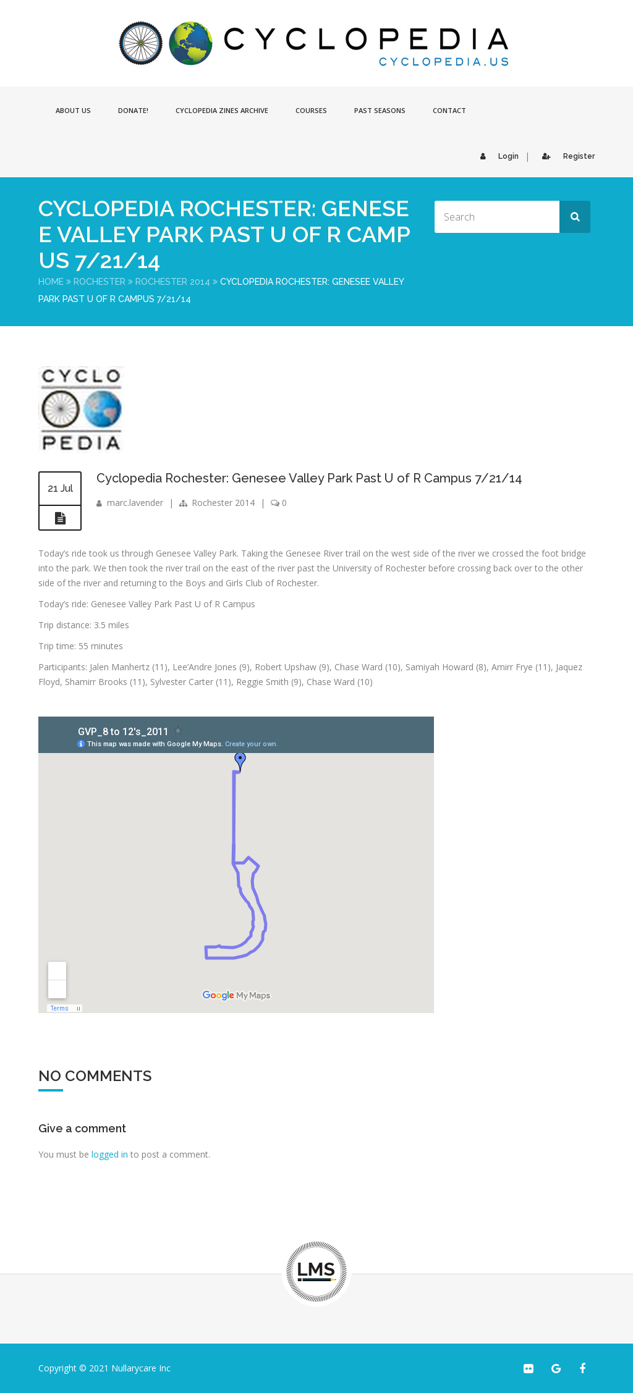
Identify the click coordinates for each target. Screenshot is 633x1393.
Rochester (99, 282)
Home (51, 282)
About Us (73, 110)
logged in (109, 1154)
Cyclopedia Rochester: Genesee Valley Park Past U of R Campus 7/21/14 (309, 478)
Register (565, 156)
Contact (449, 110)
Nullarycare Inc (141, 1368)
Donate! (133, 110)
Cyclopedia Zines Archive (222, 110)
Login (496, 156)
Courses (311, 110)
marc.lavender (135, 502)
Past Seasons (380, 110)
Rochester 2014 (172, 282)
